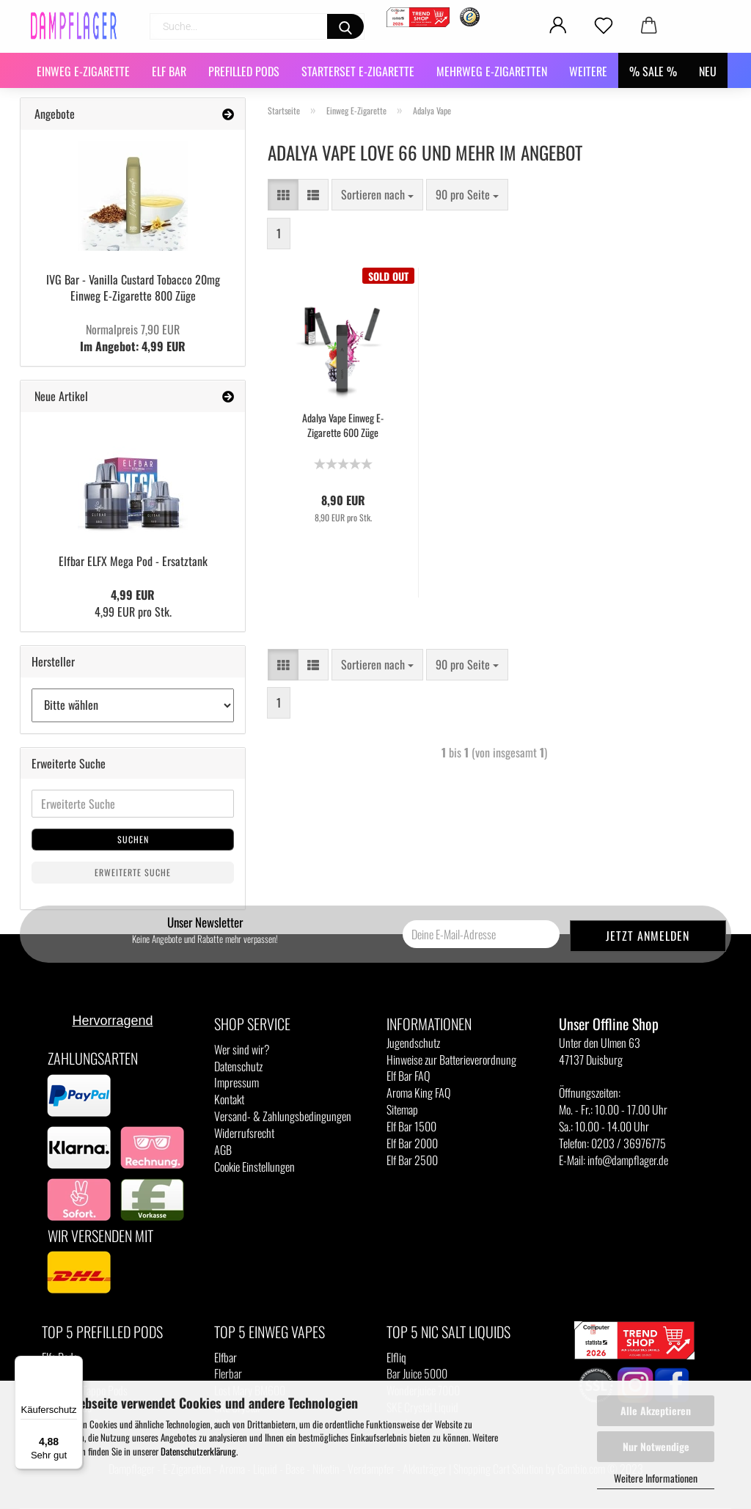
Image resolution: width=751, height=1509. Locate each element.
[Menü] (74, 1364)
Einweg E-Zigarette (83, 71)
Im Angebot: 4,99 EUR (133, 337)
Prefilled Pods (243, 71)
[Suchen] (345, 26)
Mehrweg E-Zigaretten (491, 71)
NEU (708, 71)
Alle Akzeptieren (655, 1410)
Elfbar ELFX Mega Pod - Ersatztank (133, 561)
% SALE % (653, 71)
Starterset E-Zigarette (357, 71)
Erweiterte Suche (133, 872)
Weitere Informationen (655, 1478)
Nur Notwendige (656, 1446)
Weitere (588, 71)
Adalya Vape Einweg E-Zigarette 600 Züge (343, 425)
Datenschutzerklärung (198, 1451)
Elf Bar (169, 71)
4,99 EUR (133, 594)
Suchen (133, 839)
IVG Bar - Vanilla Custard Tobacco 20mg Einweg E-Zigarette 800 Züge (133, 288)
